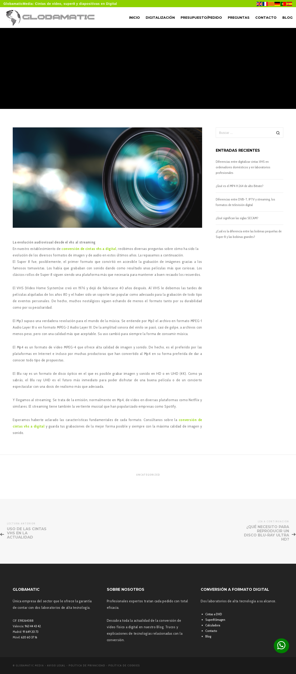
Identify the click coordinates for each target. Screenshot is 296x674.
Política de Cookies (124, 665)
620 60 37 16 (29, 637)
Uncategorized (148, 474)
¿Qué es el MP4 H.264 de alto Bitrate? (239, 186)
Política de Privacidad (87, 665)
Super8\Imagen (215, 620)
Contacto (211, 631)
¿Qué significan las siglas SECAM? (237, 218)
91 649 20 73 (30, 632)
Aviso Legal (56, 665)
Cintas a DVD (213, 614)
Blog (208, 636)
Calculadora (212, 625)
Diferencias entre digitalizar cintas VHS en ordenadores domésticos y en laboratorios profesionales (243, 167)
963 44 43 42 (33, 626)
